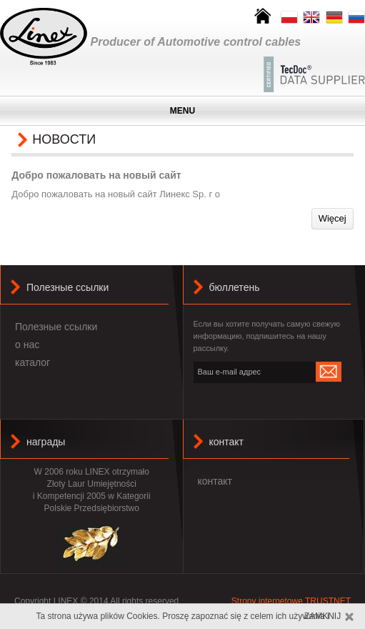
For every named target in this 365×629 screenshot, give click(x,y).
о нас (27, 344)
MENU (182, 111)
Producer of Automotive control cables (196, 42)
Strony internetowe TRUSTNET (291, 601)
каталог (32, 362)
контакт (226, 441)
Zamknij (322, 616)
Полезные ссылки (56, 326)
